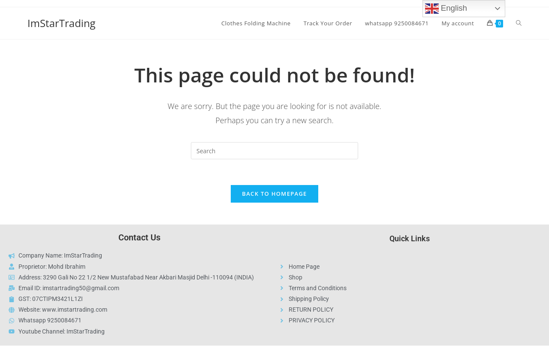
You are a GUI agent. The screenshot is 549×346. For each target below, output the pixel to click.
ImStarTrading (61, 23)
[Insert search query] (274, 150)
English (446, 8)
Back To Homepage (274, 194)
